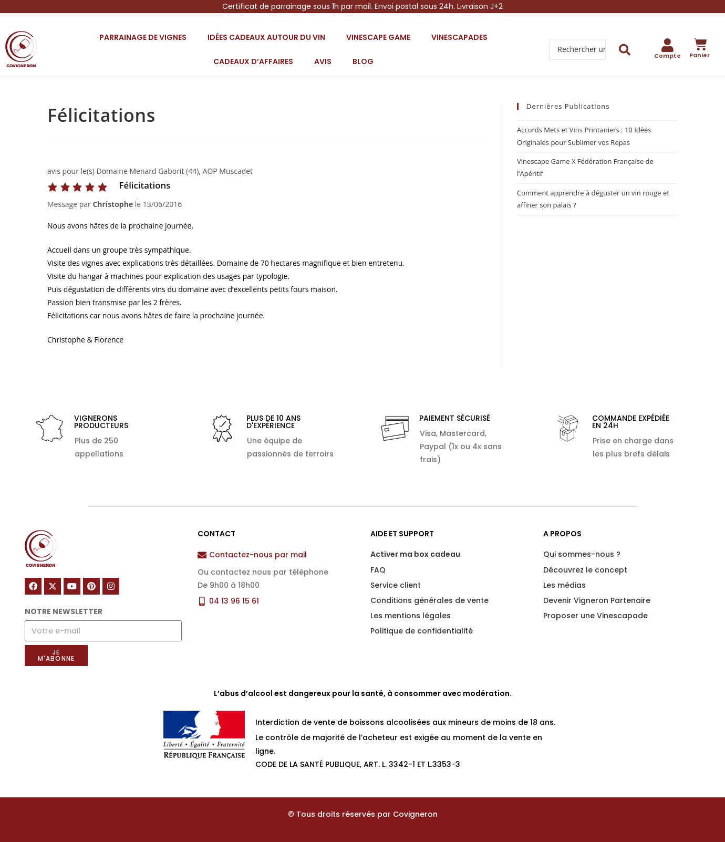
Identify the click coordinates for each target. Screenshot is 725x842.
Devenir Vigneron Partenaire (596, 600)
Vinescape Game (378, 37)
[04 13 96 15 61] (202, 601)
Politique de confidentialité (421, 631)
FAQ (378, 570)
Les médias (564, 585)
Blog (363, 61)
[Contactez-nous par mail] (202, 554)
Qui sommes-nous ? (581, 554)
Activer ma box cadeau (415, 554)
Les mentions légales (410, 615)
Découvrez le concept (585, 570)
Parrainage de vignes (143, 37)
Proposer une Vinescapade (595, 615)
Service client (395, 585)
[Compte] (668, 45)
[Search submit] (625, 49)
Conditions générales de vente (429, 600)
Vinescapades (459, 37)
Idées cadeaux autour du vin (266, 37)
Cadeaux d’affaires (253, 61)
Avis (323, 61)
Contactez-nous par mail (258, 554)
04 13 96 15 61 (234, 601)
